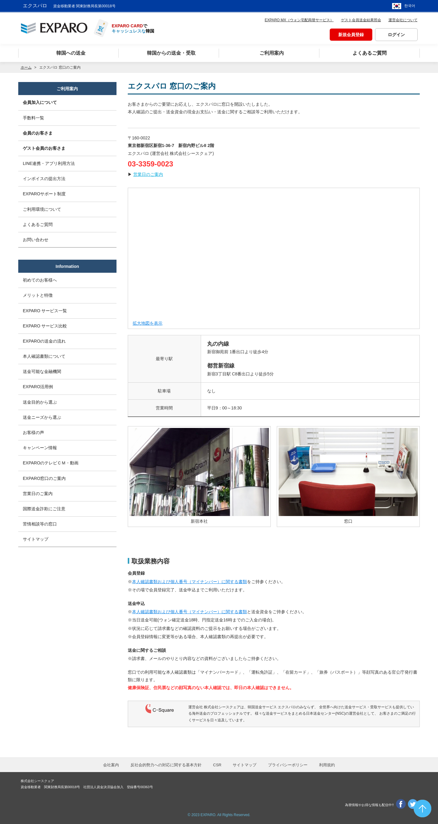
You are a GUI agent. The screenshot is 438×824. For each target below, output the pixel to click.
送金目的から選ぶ (40, 402)
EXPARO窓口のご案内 (44, 478)
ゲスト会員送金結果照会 (361, 20)
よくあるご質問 (38, 224)
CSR (217, 765)
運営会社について (403, 20)
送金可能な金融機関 (42, 371)
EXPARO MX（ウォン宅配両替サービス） (299, 20)
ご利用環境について (42, 209)
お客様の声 (33, 432)
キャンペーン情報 (40, 448)
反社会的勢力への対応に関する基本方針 (166, 765)
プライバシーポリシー (288, 765)
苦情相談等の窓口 (40, 523)
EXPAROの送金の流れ (44, 341)
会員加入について (40, 102)
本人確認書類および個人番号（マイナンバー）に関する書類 (189, 581)
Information (67, 266)
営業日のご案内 (148, 174)
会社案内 (111, 765)
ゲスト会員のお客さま (44, 148)
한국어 (409, 6)
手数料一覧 (33, 117)
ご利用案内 (67, 88)
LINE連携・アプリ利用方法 (49, 163)
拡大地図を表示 (147, 323)
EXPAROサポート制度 (44, 194)
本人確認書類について (44, 356)
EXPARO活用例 (38, 387)
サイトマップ (35, 539)
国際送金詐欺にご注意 (44, 508)
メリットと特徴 (38, 295)
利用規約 (327, 765)
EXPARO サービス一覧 (45, 310)
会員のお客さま (38, 133)
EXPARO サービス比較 (45, 325)
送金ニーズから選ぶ (42, 417)
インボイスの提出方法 (44, 178)
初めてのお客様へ (40, 280)
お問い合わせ (35, 239)
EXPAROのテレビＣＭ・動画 (50, 463)
